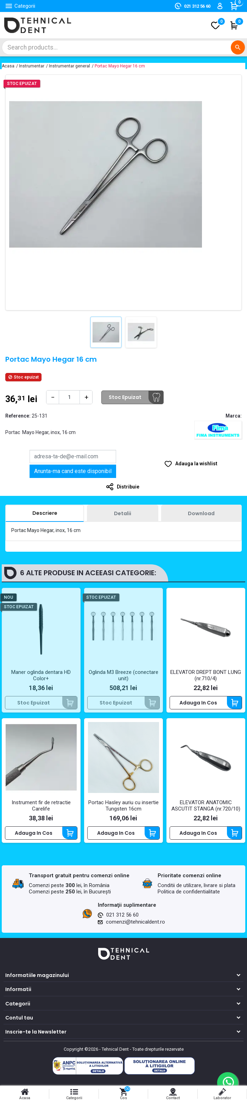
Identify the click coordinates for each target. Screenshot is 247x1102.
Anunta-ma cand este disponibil (73, 471)
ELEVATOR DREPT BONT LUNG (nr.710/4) (205, 675)
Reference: (18, 416)
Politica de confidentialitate (189, 891)
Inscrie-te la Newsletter (35, 1031)
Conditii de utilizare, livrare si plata (196, 885)
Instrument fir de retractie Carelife (41, 805)
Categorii (17, 1003)
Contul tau (19, 1017)
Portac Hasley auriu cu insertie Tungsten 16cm (123, 805)
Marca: (234, 416)
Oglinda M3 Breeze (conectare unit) (123, 675)
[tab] (44, 513)
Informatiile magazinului (37, 975)
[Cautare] (123, 47)
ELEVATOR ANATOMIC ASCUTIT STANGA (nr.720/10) (205, 805)
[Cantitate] (69, 397)
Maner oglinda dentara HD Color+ (41, 675)
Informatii (18, 989)
